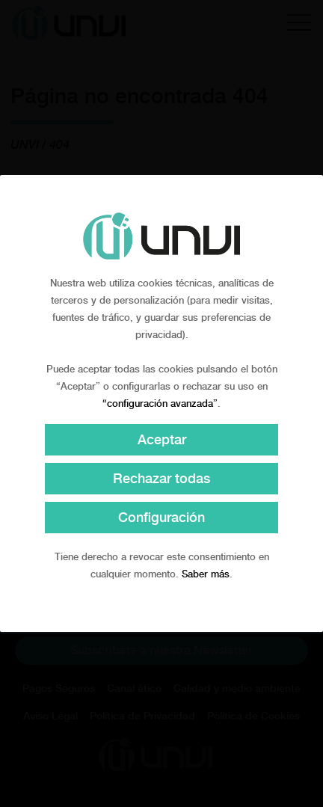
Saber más (206, 574)
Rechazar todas (161, 478)
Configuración (161, 517)
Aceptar (162, 439)
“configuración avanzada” (160, 403)
